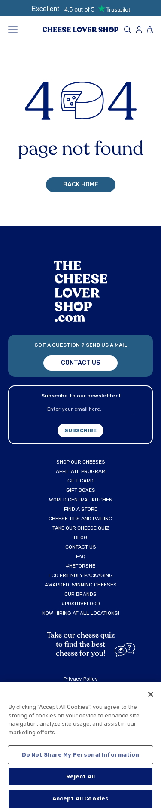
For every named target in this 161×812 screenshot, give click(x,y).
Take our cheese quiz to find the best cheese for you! (81, 644)
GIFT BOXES (80, 490)
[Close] (150, 694)
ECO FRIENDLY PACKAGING (81, 575)
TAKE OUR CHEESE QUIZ (80, 528)
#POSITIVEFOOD (80, 604)
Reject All (80, 776)
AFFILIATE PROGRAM (81, 471)
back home (80, 184)
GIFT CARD (80, 481)
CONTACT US (80, 547)
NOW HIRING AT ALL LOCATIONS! (80, 613)
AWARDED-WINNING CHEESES (81, 585)
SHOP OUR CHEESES (80, 462)
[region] (80, 747)
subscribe (80, 430)
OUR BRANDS (80, 594)
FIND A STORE (80, 509)
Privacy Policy (81, 679)
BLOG (81, 537)
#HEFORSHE (80, 566)
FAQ (80, 556)
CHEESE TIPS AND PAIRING (80, 519)
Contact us (80, 362)
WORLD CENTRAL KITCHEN (80, 500)
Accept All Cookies (80, 798)
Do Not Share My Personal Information (81, 754)
